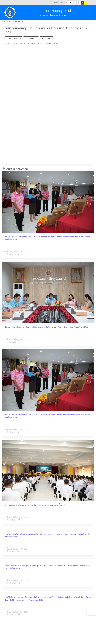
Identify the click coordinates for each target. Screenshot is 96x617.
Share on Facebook (13, 38)
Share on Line (46, 38)
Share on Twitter (31, 38)
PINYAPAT (8, 43)
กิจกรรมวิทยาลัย (17, 21)
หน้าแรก (5, 21)
